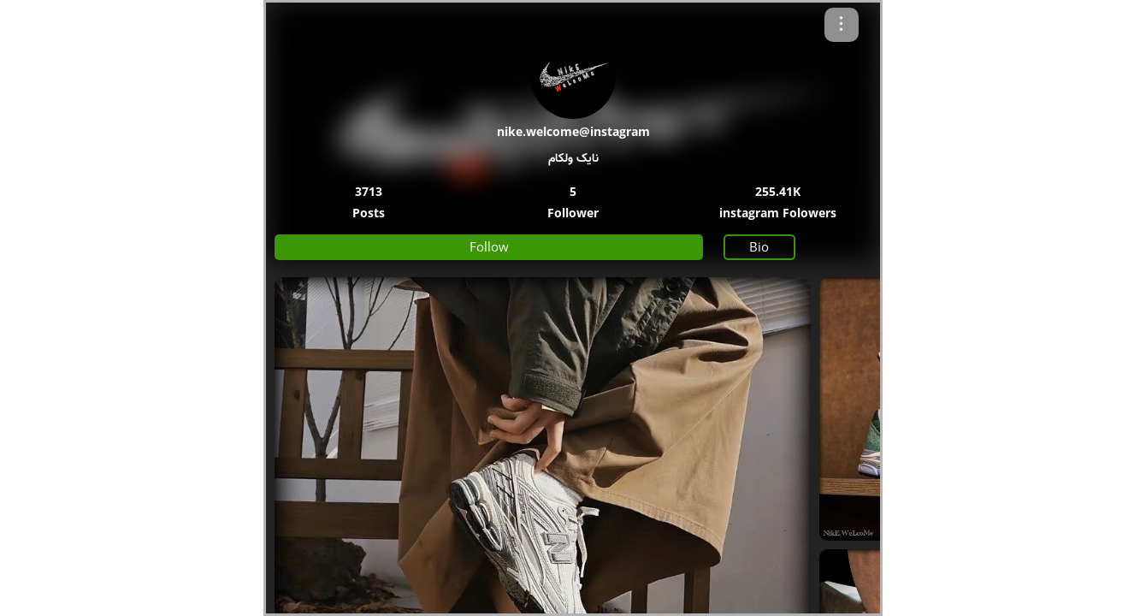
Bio (759, 246)
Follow (489, 246)
